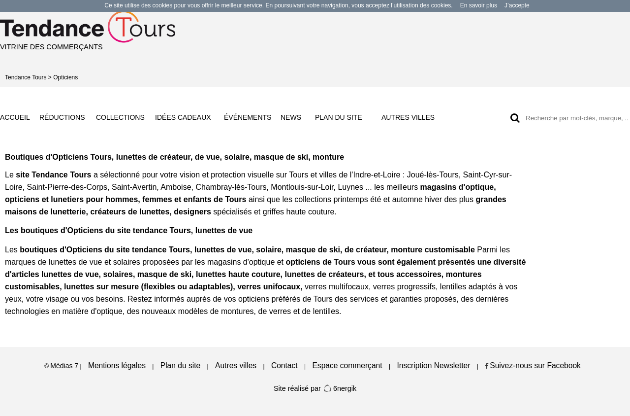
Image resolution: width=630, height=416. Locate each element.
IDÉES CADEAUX (183, 117)
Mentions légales (117, 365)
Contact (284, 365)
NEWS (291, 117)
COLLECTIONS (120, 117)
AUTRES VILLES (408, 117)
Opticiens (65, 77)
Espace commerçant (347, 365)
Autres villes (235, 365)
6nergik (339, 388)
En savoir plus (478, 5)
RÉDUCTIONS (62, 117)
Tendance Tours (26, 77)
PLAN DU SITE (338, 117)
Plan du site (180, 365)
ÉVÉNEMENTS (247, 117)
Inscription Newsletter (433, 365)
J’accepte (517, 5)
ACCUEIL (15, 117)
